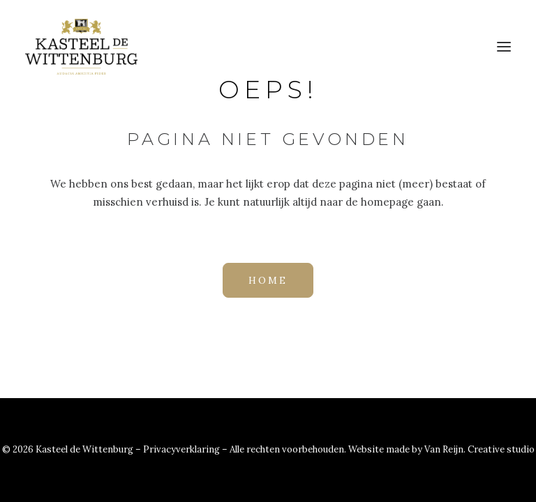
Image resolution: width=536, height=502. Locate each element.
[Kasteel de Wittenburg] (81, 47)
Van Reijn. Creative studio (479, 449)
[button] (504, 46)
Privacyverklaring (182, 449)
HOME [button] (267, 280)
